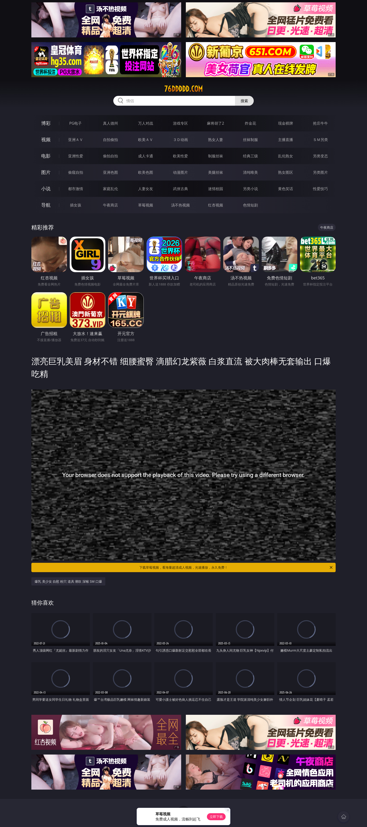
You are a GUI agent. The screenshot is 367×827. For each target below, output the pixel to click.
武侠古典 (180, 188)
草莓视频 (145, 205)
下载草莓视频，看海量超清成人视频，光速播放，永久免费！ (236, 567)
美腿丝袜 (215, 172)
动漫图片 (180, 172)
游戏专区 (180, 123)
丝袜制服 (250, 139)
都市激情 (75, 188)
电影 (46, 156)
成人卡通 (145, 156)
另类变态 (320, 156)
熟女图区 (285, 172)
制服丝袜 (215, 156)
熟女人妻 (215, 139)
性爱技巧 (320, 188)
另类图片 (320, 172)
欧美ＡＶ (145, 139)
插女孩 (75, 205)
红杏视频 (215, 205)
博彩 (46, 123)
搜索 (244, 100)
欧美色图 (145, 172)
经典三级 (250, 156)
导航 (46, 205)
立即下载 (216, 816)
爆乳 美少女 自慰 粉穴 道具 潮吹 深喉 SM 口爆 (68, 581)
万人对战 (145, 123)
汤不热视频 (180, 205)
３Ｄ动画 (180, 139)
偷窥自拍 (75, 172)
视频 (46, 139)
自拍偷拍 (110, 139)
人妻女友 (145, 188)
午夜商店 (110, 205)
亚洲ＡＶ (75, 139)
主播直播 (285, 139)
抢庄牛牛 (320, 123)
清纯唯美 (250, 172)
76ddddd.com (183, 89)
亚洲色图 (110, 172)
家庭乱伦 (110, 188)
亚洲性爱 (75, 156)
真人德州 (110, 123)
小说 (46, 188)
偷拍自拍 (110, 156)
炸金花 (250, 123)
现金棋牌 (285, 123)
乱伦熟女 (285, 156)
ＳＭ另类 (320, 139)
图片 (46, 172)
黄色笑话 (285, 188)
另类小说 (250, 188)
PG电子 (75, 123)
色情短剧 (250, 205)
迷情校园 (215, 188)
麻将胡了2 (215, 123)
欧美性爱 (180, 156)
